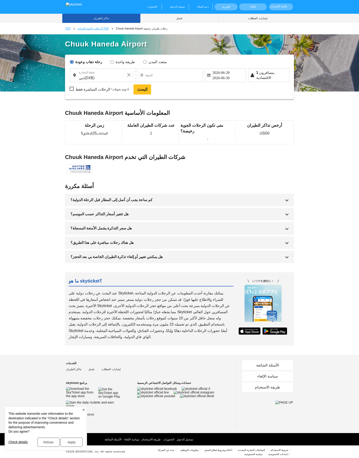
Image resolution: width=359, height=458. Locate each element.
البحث (142, 89)
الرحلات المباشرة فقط (102, 89)
